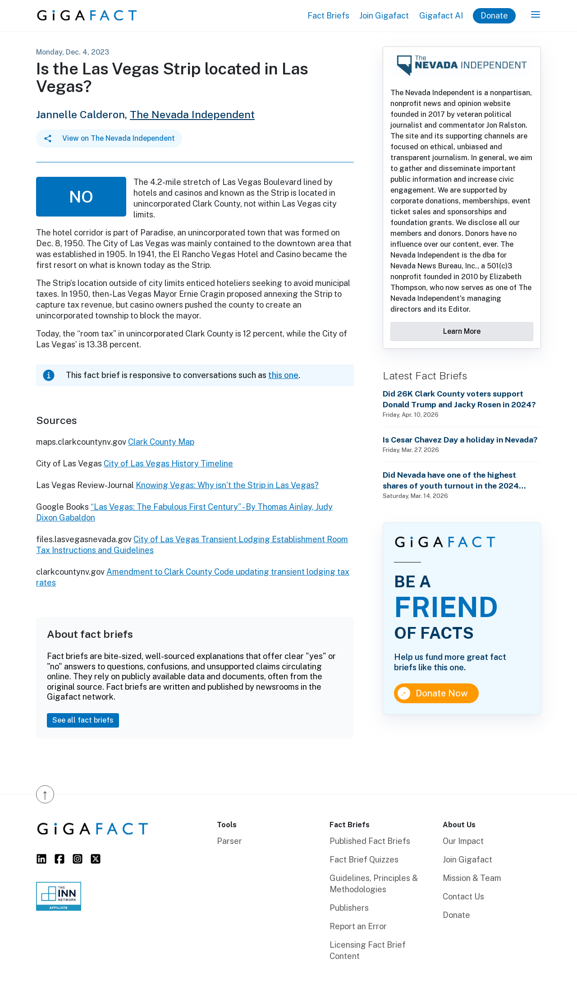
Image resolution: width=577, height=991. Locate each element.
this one (283, 375)
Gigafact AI (441, 15)
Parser (229, 841)
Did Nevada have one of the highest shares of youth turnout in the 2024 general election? (451, 480)
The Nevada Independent (192, 114)
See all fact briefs (83, 720)
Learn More (462, 331)
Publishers (349, 908)
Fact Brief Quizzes (364, 859)
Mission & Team (472, 878)
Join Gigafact (384, 15)
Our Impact (463, 841)
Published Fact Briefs (370, 841)
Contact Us (463, 896)
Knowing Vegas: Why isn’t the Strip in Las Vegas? (227, 485)
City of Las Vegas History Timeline (168, 463)
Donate (494, 15)
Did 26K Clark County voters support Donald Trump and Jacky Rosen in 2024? (459, 399)
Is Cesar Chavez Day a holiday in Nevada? (460, 439)
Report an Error (358, 926)
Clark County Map (161, 442)
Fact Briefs (328, 15)
